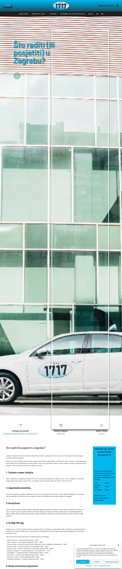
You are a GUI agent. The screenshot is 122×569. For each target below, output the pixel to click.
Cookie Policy (88, 565)
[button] (118, 545)
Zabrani (97, 562)
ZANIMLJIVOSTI (32, 434)
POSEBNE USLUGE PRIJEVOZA (72, 14)
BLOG (90, 14)
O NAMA (53, 14)
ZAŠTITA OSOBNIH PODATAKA (102, 565)
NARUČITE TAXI (38, 14)
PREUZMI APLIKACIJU (106, 5)
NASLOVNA (23, 14)
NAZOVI (8, 5)
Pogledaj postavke (111, 562)
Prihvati (82, 562)
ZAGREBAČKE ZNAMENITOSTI (14, 434)
